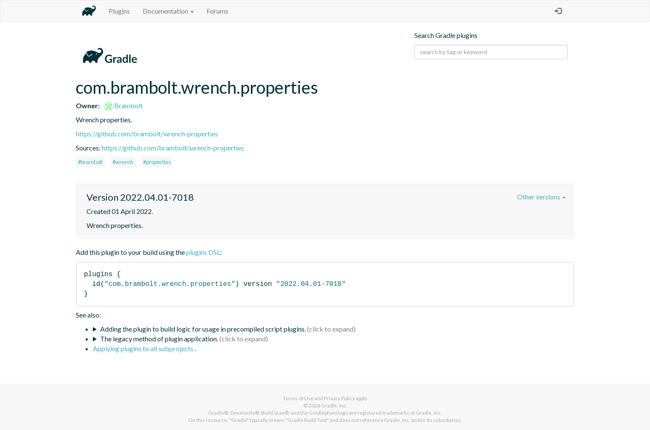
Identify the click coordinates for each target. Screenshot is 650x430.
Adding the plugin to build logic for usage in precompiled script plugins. (203, 329)
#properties (157, 162)
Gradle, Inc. (334, 405)
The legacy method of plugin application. (159, 339)
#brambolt (90, 162)
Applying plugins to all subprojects (144, 348)
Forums (217, 11)
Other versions (541, 197)
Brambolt (123, 105)
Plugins (119, 11)
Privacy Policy (339, 398)
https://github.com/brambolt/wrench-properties (147, 134)
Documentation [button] (168, 11)
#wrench (122, 162)
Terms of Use (298, 398)
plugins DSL (203, 252)
